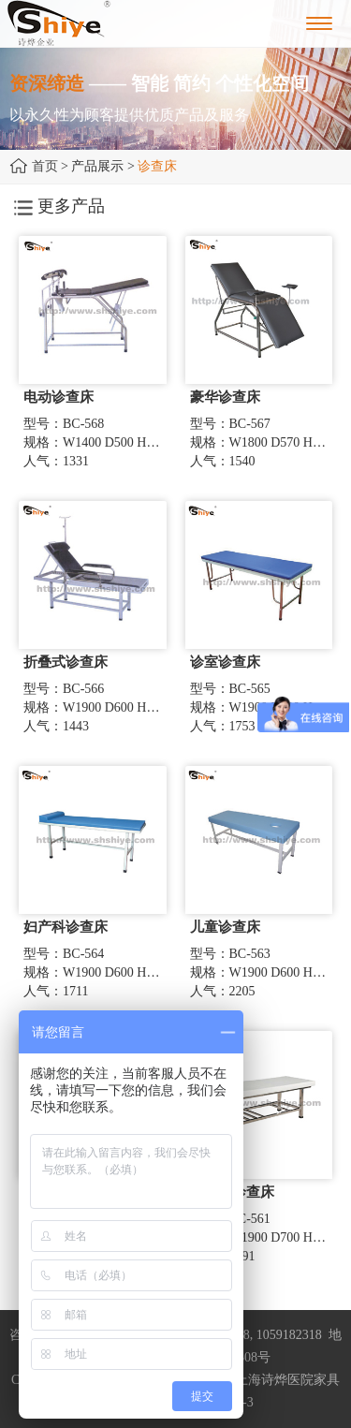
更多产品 (59, 206)
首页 (45, 166)
